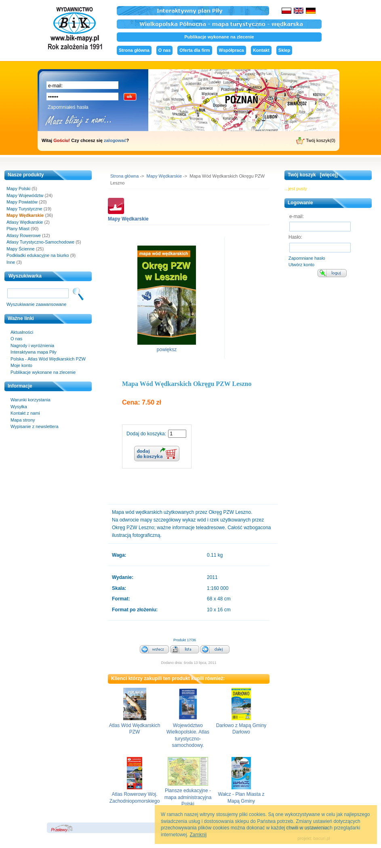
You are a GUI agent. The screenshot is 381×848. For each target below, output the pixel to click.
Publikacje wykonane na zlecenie (219, 36)
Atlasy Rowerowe (23, 235)
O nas (164, 50)
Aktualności (22, 332)
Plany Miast (17, 228)
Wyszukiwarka (25, 276)
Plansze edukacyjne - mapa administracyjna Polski (188, 797)
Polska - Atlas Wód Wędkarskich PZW (48, 358)
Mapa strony (23, 420)
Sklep (284, 50)
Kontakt (261, 50)
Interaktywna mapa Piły (34, 352)
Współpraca (231, 50)
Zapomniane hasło (306, 258)
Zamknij (197, 834)
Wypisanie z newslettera (35, 426)
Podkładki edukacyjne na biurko (37, 255)
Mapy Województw (25, 195)
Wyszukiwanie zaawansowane (36, 304)
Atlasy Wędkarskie (24, 222)
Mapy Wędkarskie (164, 176)
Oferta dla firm (194, 50)
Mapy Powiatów (22, 201)
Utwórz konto (301, 264)
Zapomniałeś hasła (68, 107)
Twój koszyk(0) (315, 140)
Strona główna (134, 50)
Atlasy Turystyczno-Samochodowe (40, 242)
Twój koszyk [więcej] (313, 175)
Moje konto (21, 365)
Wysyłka (19, 406)
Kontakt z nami (25, 413)
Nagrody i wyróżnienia (32, 345)
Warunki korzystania (31, 399)
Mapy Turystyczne (24, 208)
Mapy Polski (18, 188)
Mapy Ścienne (20, 248)
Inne (10, 262)
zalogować (115, 140)
